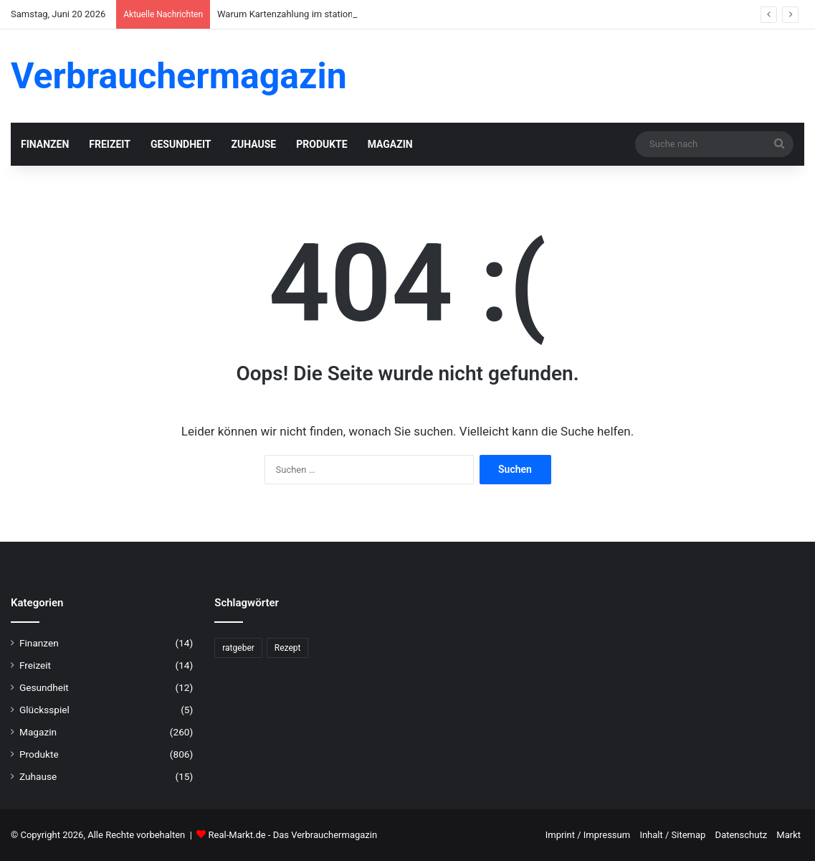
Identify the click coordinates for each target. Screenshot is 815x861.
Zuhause (253, 144)
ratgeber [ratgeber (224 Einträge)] (238, 648)
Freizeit (109, 144)
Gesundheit (181, 144)
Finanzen (45, 144)
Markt (788, 834)
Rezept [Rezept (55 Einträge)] (288, 648)
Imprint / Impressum (587, 834)
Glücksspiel (44, 709)
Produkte (321, 144)
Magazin (390, 144)
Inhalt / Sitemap (672, 834)
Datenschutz (741, 834)
